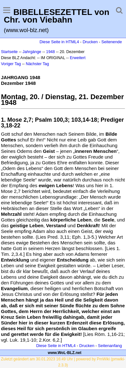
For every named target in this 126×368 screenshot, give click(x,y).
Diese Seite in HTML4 (59, 41)
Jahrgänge (32, 52)
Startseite (9, 52)
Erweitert (78, 58)
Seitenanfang (110, 345)
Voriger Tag (11, 64)
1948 (50, 52)
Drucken (90, 41)
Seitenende (111, 41)
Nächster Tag (37, 64)
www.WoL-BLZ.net (64, 353)
